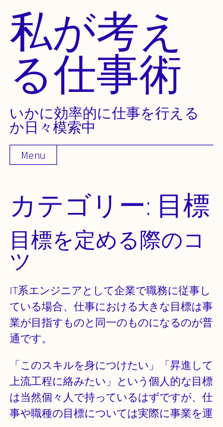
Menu (33, 155)
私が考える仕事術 (96, 51)
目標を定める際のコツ (107, 250)
